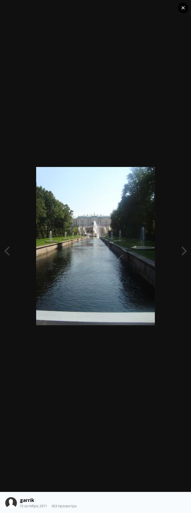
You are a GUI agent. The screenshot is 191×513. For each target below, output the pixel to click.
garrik (27, 500)
